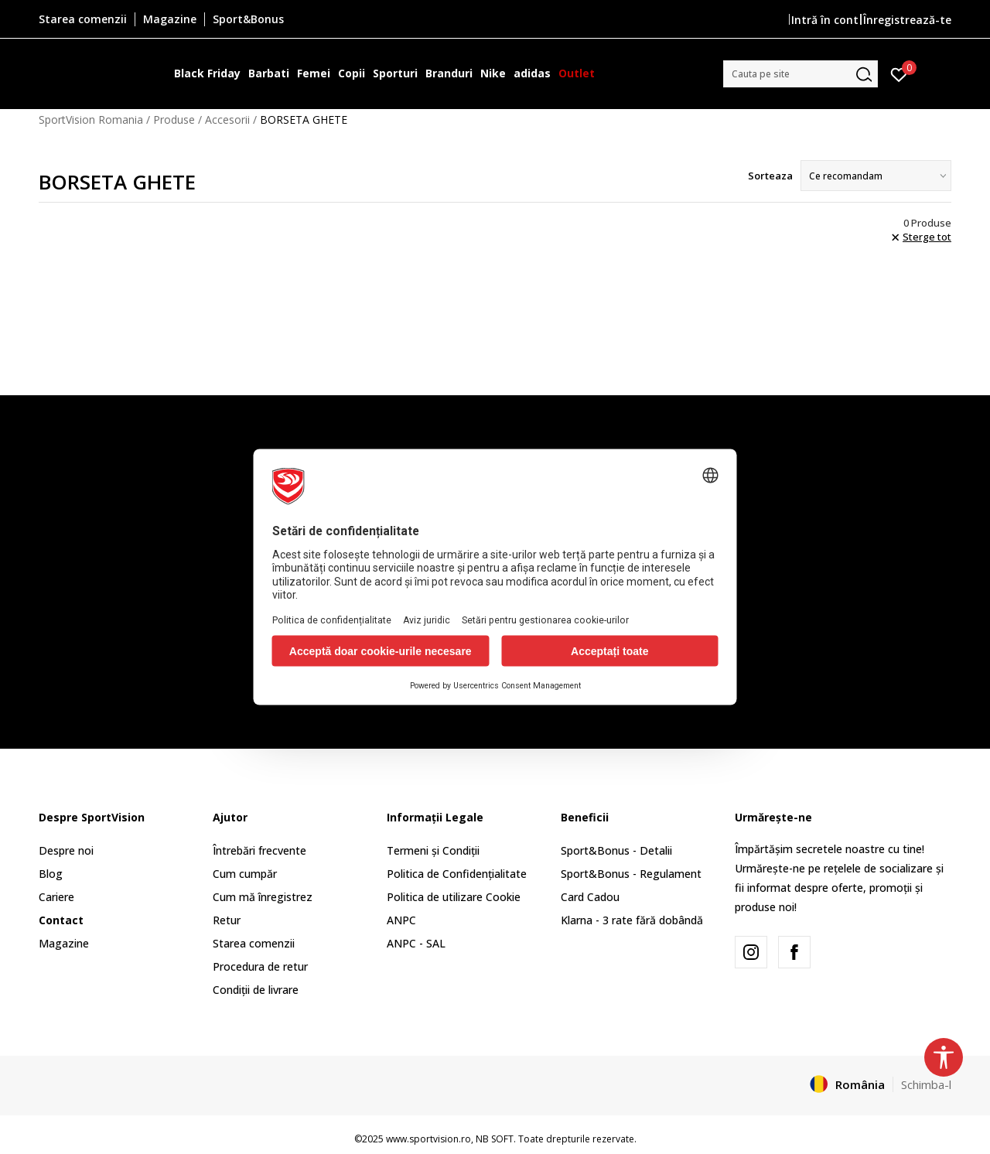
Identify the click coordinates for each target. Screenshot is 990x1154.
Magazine (64, 943)
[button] (800, 73)
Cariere (56, 896)
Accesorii (227, 119)
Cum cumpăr (245, 873)
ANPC (401, 920)
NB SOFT (495, 1138)
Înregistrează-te (907, 19)
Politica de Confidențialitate (457, 873)
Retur (227, 920)
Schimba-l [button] (926, 1084)
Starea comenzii (254, 943)
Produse (174, 119)
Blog (51, 873)
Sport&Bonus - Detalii (616, 850)
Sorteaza (770, 176)
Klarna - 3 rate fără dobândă (632, 920)
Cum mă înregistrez (262, 896)
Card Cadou (590, 896)
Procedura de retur (260, 966)
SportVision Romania (91, 119)
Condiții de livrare (256, 989)
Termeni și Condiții (433, 850)
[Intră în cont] (899, 73)
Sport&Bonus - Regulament (631, 873)
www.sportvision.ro (428, 1138)
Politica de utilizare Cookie (454, 896)
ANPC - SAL (416, 943)
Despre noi (66, 850)
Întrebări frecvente (259, 850)
